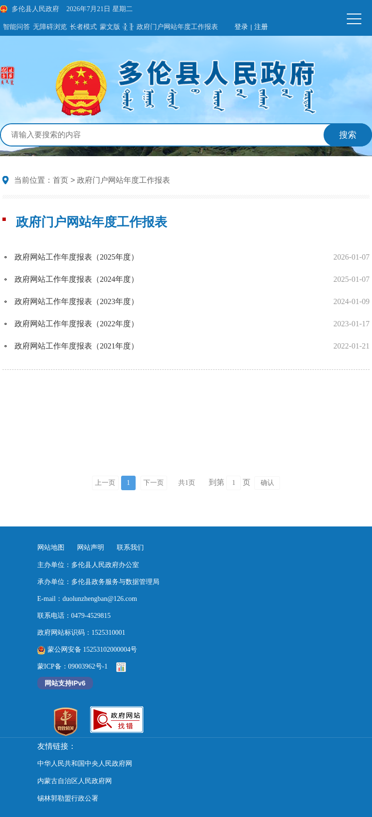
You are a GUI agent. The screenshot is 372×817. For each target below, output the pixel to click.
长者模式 (83, 26)
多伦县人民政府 (35, 9)
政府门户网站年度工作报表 (177, 26)
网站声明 (90, 547)
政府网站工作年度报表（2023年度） (77, 301)
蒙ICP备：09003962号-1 (72, 666)
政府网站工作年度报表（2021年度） (77, 346)
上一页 (105, 482)
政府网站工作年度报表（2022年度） (77, 324)
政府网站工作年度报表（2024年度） (77, 279)
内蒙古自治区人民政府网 (74, 781)
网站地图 (50, 547)
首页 (60, 180)
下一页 (153, 482)
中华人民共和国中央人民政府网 (84, 763)
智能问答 (16, 26)
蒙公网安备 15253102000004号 (87, 649)
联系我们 (130, 547)
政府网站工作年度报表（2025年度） (77, 257)
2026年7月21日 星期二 (99, 9)
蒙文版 (110, 26)
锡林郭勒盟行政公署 (67, 798)
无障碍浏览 (50, 26)
